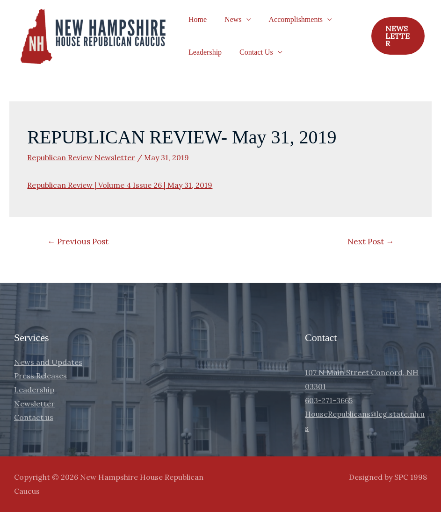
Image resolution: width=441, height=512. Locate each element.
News (228, 19)
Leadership (203, 52)
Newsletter (34, 403)
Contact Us (252, 52)
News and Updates (48, 362)
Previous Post (77, 241)
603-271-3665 (329, 400)
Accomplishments (289, 19)
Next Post (370, 241)
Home (196, 19)
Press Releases (40, 375)
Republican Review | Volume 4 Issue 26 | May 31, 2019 (119, 185)
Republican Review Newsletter (81, 157)
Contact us (33, 417)
